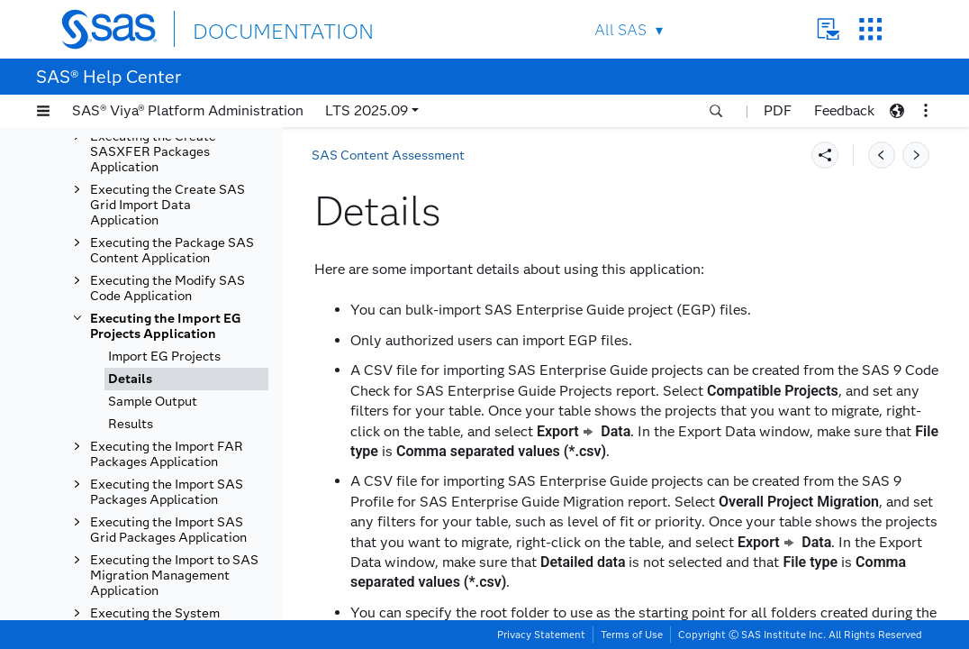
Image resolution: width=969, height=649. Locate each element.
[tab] (186, 379)
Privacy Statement (541, 634)
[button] (43, 111)
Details (130, 379)
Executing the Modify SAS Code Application (167, 288)
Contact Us (828, 29)
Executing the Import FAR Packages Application (166, 454)
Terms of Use (632, 634)
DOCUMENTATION (258, 28)
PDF (778, 110)
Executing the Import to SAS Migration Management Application (174, 576)
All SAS (620, 30)
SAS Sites (870, 29)
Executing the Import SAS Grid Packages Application (168, 530)
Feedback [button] (844, 110)
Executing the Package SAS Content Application (172, 250)
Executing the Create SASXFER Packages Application (153, 152)
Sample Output (152, 401)
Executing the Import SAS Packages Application (166, 492)
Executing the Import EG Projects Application (165, 326)
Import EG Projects (164, 356)
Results (130, 424)
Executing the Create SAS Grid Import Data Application (167, 205)
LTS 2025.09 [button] (366, 110)
